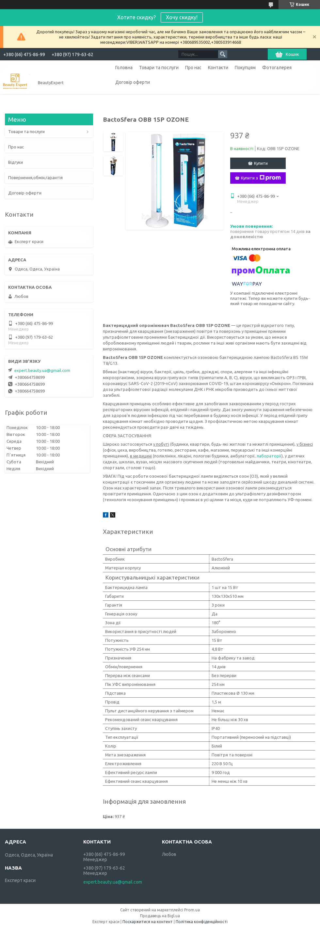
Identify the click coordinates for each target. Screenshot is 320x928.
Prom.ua (192, 910)
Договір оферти (132, 82)
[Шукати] (222, 54)
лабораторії (269, 456)
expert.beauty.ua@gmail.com (42, 370)
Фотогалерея (277, 67)
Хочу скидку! (182, 17)
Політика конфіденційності (202, 922)
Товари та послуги (159, 67)
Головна (124, 67)
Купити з (261, 178)
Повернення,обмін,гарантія (35, 177)
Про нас (193, 67)
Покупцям (245, 67)
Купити (261, 163)
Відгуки (15, 162)
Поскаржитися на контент (147, 922)
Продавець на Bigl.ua (160, 916)
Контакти (218, 67)
